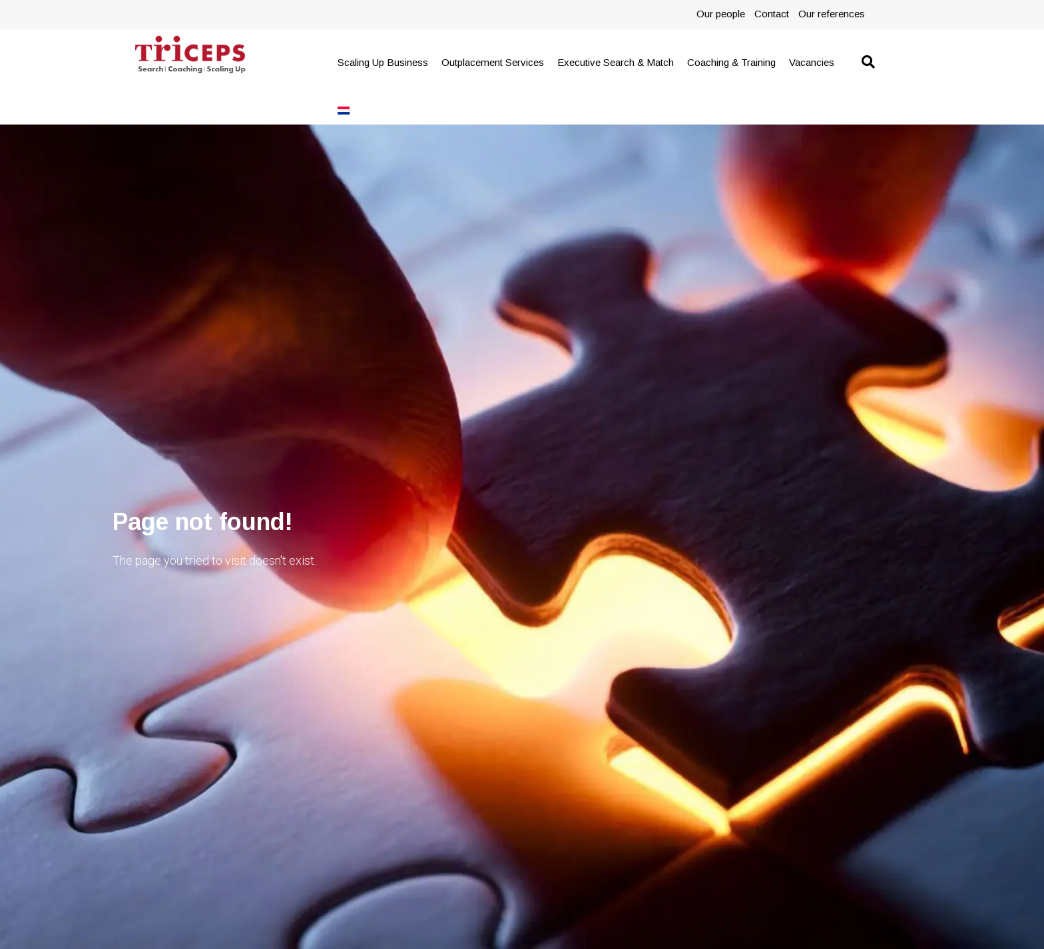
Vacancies (811, 62)
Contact (771, 13)
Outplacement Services (492, 62)
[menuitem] (343, 111)
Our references (831, 13)
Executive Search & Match (615, 62)
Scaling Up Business (383, 62)
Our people (720, 13)
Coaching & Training (731, 62)
